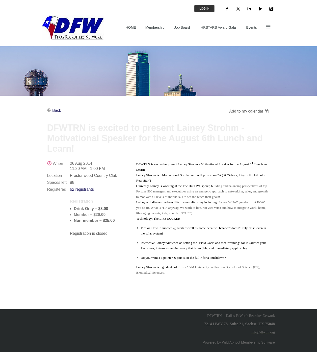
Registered (56, 189)
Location (54, 175)
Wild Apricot (231, 342)
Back (56, 110)
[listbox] (249, 111)
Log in (204, 8)
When (58, 164)
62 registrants (82, 189)
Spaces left (57, 182)
